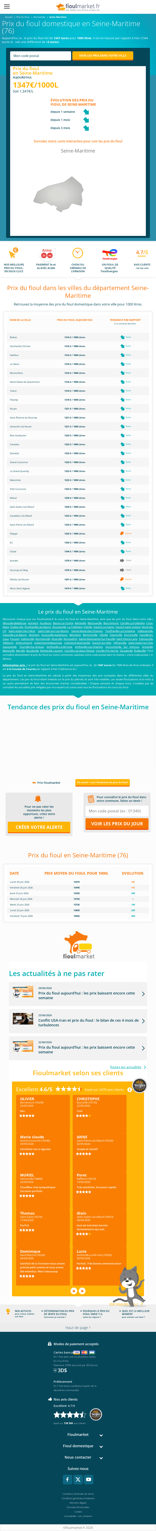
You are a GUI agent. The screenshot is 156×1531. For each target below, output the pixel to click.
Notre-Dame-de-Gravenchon (25, 381)
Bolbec (13, 337)
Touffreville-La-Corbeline (120, 631)
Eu (11, 542)
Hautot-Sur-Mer (101, 643)
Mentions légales (78, 1502)
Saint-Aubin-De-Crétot (22, 631)
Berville (20, 651)
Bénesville (9, 651)
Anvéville (147, 647)
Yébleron (8, 643)
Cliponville (116, 635)
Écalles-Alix (16, 627)
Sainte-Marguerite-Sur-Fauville (97, 639)
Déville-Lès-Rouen (19, 579)
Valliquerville (145, 631)
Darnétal (14, 453)
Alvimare (34, 635)
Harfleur (14, 355)
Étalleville (139, 651)
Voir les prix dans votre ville (102, 55)
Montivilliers (16, 372)
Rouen (13, 408)
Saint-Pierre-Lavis (126, 639)
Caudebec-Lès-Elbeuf (21, 515)
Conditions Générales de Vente (78, 1493)
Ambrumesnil (24, 643)
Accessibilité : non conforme (78, 1516)
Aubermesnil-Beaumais (48, 643)
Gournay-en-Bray (19, 570)
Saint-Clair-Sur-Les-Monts (53, 631)
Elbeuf (13, 497)
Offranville (120, 643)
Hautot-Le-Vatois (103, 627)
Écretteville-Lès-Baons (38, 627)
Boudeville (32, 651)
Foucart (15, 639)
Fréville (87, 627)
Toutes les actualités (125, 1067)
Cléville (103, 635)
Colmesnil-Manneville (77, 643)
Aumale (14, 560)
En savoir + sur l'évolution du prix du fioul (102, 782)
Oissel (13, 551)
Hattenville (27, 639)
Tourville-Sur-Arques (31, 647)
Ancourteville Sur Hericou (122, 647)
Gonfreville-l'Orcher (20, 346)
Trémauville (146, 639)
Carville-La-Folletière (132, 623)
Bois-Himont (111, 623)
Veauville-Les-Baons (15, 635)
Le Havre (14, 364)
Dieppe (13, 533)
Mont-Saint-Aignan (20, 588)
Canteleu (14, 444)
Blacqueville (95, 623)
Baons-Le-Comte (63, 623)
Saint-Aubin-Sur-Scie (140, 643)
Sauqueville (9, 647)
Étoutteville (59, 627)
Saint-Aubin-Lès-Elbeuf (22, 506)
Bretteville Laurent (51, 651)
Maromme (15, 480)
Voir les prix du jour (117, 823)
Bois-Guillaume (18, 435)
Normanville (42, 639)
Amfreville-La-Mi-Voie (59, 647)
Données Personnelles (78, 1507)
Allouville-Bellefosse (14, 623)
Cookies (78, 1511)
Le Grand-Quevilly (19, 471)
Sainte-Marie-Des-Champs (87, 631)
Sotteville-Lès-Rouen (21, 426)
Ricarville (57, 639)
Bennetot (75, 635)
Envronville (131, 635)
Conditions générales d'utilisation (78, 1498)
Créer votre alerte (39, 827)
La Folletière (74, 627)
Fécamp (14, 399)
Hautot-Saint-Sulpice (128, 627)
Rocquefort (70, 639)
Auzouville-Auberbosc (54, 635)
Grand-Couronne (19, 462)
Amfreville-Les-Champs (89, 647)
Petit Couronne (18, 488)
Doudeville (126, 651)
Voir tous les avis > (123, 1303)
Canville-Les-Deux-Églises (79, 651)
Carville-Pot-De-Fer (107, 651)
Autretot (33, 623)
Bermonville (90, 635)
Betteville (80, 623)
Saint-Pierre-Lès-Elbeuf (22, 524)
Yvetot (13, 390)
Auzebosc (45, 623)
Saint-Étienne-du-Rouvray (23, 417)
